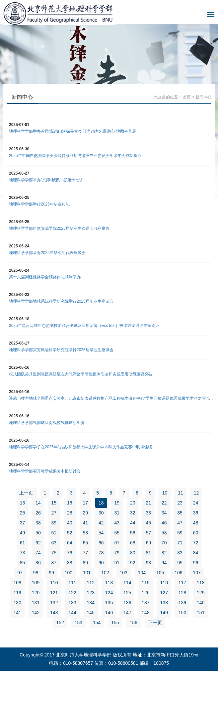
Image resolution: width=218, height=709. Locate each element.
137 (145, 602)
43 (116, 522)
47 (179, 522)
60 (195, 532)
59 (179, 532)
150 (182, 612)
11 (180, 493)
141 (17, 612)
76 (69, 552)
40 (69, 522)
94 (164, 562)
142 (35, 612)
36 (195, 512)
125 (127, 592)
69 (148, 542)
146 (109, 612)
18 (101, 502)
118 (200, 582)
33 (148, 512)
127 (164, 592)
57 (148, 532)
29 (85, 512)
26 (38, 512)
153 (78, 622)
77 (85, 552)
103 (123, 572)
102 (105, 572)
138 (164, 602)
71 (179, 542)
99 (51, 572)
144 (72, 612)
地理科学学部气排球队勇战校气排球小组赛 (47, 422)
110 (54, 582)
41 (85, 522)
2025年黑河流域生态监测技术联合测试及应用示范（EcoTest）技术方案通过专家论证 (84, 325)
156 (133, 622)
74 (38, 552)
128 (182, 592)
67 (116, 542)
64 (69, 542)
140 (200, 602)
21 (148, 502)
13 (22, 502)
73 (22, 552)
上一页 (26, 493)
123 (91, 592)
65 (85, 542)
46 (164, 522)
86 (38, 562)
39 (54, 522)
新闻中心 (203, 97)
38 (38, 522)
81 (148, 552)
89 (85, 562)
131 (35, 602)
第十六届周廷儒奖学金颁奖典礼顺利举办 (45, 277)
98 (35, 572)
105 (160, 572)
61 (22, 542)
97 (20, 572)
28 (69, 512)
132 (54, 602)
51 (54, 532)
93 (148, 562)
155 (115, 622)
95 (179, 562)
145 (91, 612)
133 (72, 602)
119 (17, 592)
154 (97, 622)
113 (109, 582)
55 (116, 532)
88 (69, 562)
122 (72, 592)
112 (91, 582)
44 (132, 522)
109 (35, 582)
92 (132, 562)
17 (85, 502)
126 (145, 592)
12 (196, 493)
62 (38, 542)
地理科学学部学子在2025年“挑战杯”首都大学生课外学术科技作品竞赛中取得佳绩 (80, 447)
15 (54, 502)
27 (54, 512)
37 (22, 522)
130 (17, 602)
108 (17, 582)
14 (38, 502)
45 (148, 522)
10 (165, 493)
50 (38, 532)
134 (91, 602)
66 (101, 542)
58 (164, 532)
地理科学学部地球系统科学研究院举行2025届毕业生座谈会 (61, 301)
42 (101, 522)
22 (164, 502)
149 (164, 612)
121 (54, 592)
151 (200, 612)
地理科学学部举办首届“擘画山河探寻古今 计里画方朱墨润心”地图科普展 (72, 131)
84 (195, 552)
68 (132, 542)
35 (179, 512)
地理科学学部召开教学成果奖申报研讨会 (45, 471)
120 (35, 592)
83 (179, 552)
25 (22, 512)
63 (54, 542)
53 (85, 532)
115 (145, 582)
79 (116, 552)
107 (196, 572)
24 (195, 502)
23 (179, 502)
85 (22, 562)
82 (164, 552)
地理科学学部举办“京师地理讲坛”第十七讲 (46, 180)
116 (164, 582)
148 (145, 612)
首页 (187, 97)
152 (60, 622)
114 (127, 582)
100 (68, 572)
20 (132, 502)
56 (132, 532)
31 (116, 512)
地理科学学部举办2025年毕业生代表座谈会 (47, 252)
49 (22, 532)
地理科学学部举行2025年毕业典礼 (39, 204)
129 (200, 592)
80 (132, 552)
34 (164, 512)
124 (109, 592)
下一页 (155, 622)
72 (195, 542)
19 (116, 502)
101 (87, 572)
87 (54, 562)
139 (182, 602)
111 (72, 582)
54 (101, 532)
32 (132, 512)
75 (54, 552)
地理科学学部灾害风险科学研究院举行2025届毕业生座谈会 (61, 350)
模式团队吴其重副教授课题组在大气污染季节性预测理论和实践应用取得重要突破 (80, 374)
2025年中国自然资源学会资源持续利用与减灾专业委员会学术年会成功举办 (75, 155)
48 (195, 522)
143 (54, 612)
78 (101, 552)
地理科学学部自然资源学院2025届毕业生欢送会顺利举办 (59, 228)
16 (69, 502)
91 (116, 562)
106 (178, 572)
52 (69, 532)
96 (195, 562)
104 (142, 572)
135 (109, 602)
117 (182, 582)
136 (127, 602)
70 (164, 542)
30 (101, 512)
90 (101, 562)
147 (127, 612)
